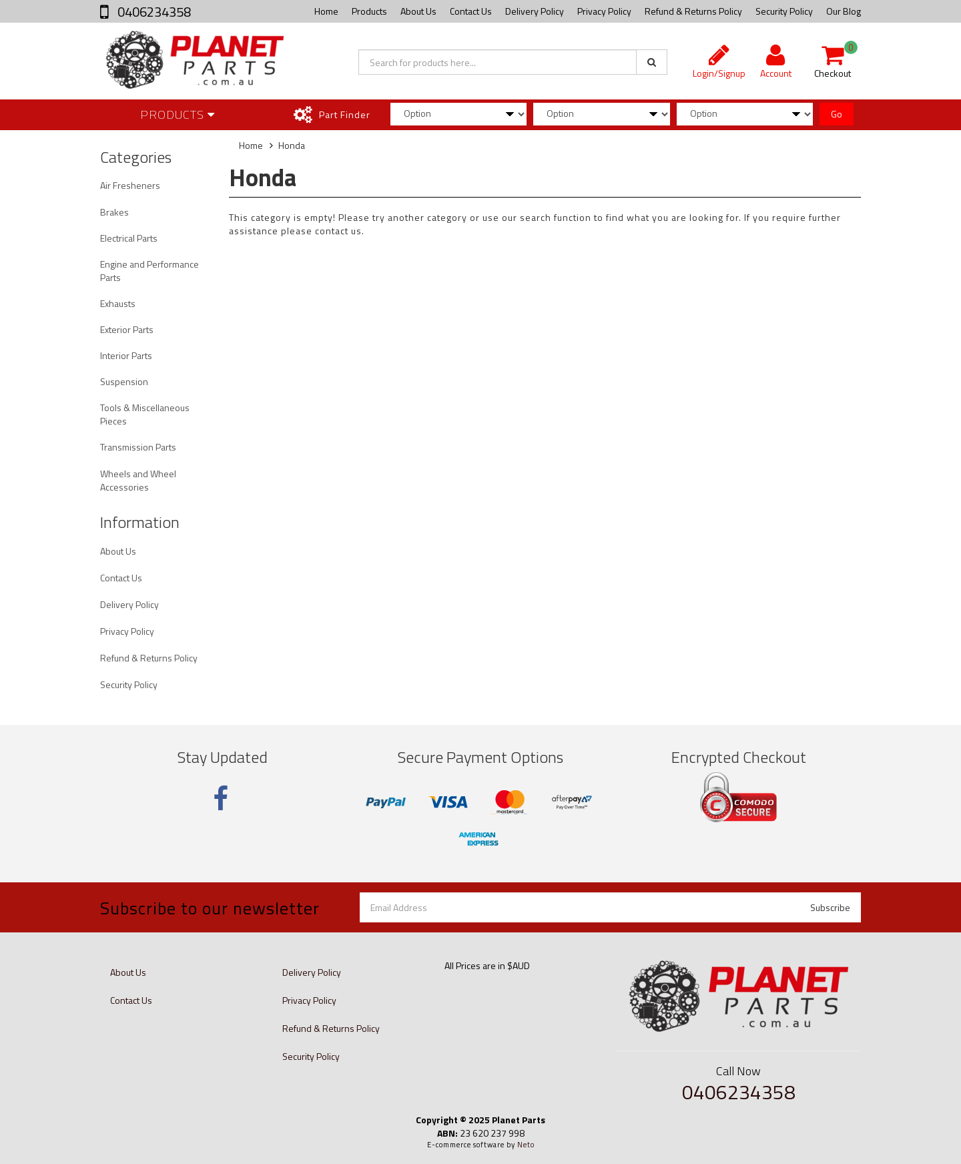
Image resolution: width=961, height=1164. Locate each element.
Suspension (124, 381)
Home (326, 11)
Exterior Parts (126, 329)
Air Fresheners (130, 185)
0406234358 (153, 11)
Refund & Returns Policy (693, 11)
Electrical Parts (128, 238)
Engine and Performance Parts (149, 270)
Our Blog (843, 11)
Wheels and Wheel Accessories (138, 480)
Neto (526, 1144)
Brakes (114, 212)
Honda (291, 145)
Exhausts (117, 303)
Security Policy (784, 11)
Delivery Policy (534, 11)
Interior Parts (126, 355)
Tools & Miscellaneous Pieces (145, 414)
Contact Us (471, 11)
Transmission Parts (138, 447)
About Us (418, 11)
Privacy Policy (604, 11)
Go (836, 114)
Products (369, 11)
